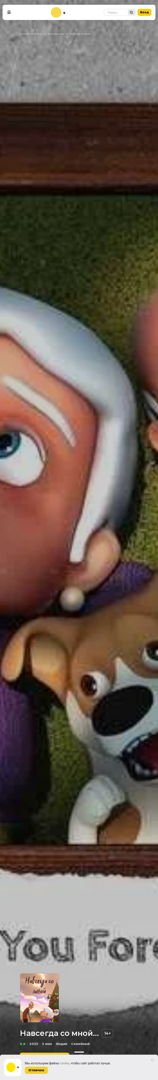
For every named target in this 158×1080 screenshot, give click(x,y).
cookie (64, 1063)
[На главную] (58, 12)
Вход (144, 12)
